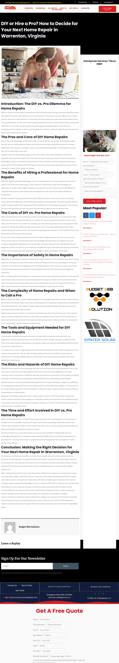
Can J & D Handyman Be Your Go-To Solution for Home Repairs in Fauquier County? (98, 262)
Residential (29, 8)
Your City (37, 640)
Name (86, 161)
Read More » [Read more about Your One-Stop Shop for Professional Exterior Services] (87, 228)
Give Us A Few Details (91, 186)
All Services (52, 8)
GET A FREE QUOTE (94, 201)
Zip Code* (37, 651)
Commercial (40, 8)
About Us (63, 8)
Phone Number (89, 165)
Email (86, 175)
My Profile (20, 590)
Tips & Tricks (26, 585)
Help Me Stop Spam (41, 656)
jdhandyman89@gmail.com (59, 597)
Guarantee (85, 8)
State (35, 646)
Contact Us (12, 585)
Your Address (38, 635)
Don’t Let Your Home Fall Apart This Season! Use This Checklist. (96, 248)
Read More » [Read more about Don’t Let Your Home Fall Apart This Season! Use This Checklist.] (87, 253)
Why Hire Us (73, 8)
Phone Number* (39, 624)
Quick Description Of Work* (94, 179)
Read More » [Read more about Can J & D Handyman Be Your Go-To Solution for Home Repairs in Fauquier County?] (87, 268)
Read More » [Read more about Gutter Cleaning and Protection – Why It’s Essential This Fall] (87, 241)
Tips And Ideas (57, 9)
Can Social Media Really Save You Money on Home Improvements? (99, 276)
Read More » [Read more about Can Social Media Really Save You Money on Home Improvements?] (87, 281)
